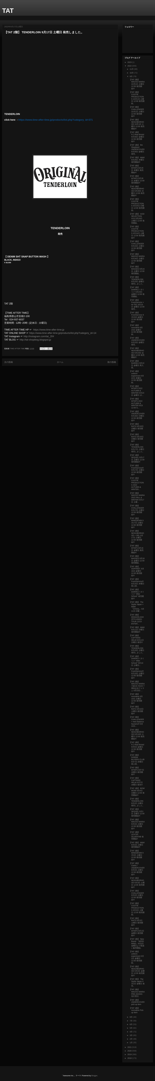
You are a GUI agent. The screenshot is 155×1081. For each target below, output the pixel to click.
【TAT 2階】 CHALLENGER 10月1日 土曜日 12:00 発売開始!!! (136, 111)
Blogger (94, 1076)
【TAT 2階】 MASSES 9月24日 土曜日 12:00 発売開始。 (137, 270)
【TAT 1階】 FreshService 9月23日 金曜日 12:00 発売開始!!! (136, 317)
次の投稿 (8, 362)
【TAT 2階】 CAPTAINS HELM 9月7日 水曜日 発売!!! (136, 781)
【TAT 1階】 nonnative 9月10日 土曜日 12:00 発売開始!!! (136, 698)
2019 (129, 1054)
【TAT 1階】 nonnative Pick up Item (136, 1010)
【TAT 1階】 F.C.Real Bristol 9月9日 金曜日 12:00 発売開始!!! (136, 746)
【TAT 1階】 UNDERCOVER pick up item (137, 1002)
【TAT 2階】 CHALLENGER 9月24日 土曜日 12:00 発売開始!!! (136, 245)
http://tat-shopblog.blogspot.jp (35, 339)
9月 (131, 76)
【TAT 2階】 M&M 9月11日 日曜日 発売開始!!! (136, 629)
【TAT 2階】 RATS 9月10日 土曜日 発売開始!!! (136, 710)
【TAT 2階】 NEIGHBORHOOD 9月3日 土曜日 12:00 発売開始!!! (137, 882)
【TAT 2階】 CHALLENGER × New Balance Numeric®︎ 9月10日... (136, 721)
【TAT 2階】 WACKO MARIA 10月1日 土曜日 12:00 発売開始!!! (137, 84)
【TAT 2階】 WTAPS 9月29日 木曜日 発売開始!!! (136, 169)
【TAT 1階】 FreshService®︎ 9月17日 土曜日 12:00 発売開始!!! (136, 470)
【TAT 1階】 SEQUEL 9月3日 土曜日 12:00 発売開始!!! (136, 812)
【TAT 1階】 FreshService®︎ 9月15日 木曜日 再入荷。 (136, 582)
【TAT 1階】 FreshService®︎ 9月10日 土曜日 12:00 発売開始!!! (136, 673)
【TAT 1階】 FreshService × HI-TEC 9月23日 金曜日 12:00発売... (136, 304)
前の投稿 (111, 362)
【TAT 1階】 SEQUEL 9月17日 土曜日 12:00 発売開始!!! (136, 458)
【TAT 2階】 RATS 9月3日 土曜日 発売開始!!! (136, 921)
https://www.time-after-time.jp (48, 329)
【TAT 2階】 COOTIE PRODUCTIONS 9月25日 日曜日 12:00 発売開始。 (136, 204)
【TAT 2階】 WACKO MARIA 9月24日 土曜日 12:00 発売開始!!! (137, 258)
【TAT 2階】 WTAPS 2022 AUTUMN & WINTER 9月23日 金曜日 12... (136, 390)
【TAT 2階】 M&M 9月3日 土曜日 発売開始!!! (136, 844)
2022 (129, 66)
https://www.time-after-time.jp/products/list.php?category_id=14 (62, 333)
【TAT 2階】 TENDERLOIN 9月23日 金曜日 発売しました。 (136, 280)
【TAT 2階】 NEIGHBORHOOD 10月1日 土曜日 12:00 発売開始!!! (136, 124)
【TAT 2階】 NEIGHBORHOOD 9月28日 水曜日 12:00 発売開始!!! (136, 191)
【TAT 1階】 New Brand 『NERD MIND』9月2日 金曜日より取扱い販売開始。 (136, 943)
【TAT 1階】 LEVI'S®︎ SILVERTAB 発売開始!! (136, 835)
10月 (132, 73)
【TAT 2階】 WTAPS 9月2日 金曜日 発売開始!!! (136, 932)
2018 (129, 1058)
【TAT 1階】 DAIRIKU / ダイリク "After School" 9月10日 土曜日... (136, 660)
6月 (131, 1024)
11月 (132, 69)
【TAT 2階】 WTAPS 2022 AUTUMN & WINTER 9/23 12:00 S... (136, 403)
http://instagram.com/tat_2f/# (39, 336)
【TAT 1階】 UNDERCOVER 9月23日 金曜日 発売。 (137, 341)
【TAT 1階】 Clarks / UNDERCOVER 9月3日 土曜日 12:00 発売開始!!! (137, 869)
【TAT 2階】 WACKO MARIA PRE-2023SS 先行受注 (137, 992)
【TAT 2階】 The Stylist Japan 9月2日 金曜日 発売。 (137, 982)
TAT (8, 10)
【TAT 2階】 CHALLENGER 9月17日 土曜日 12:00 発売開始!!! (136, 510)
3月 (131, 1035)
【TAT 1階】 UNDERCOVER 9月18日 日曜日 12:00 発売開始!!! (137, 415)
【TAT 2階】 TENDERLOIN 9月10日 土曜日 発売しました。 (136, 649)
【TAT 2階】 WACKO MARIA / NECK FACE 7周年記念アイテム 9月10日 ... (137, 686)
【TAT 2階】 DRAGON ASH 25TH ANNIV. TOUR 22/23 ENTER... (136, 619)
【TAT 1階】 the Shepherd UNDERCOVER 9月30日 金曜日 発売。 (137, 149)
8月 (131, 1017)
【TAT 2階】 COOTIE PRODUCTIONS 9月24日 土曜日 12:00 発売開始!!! (136, 232)
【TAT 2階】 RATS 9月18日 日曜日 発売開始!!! (136, 427)
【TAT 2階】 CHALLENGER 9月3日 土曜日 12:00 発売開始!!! (136, 895)
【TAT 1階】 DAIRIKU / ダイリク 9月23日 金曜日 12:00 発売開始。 (136, 291)
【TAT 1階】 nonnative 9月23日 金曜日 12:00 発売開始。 (136, 329)
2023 (129, 62)
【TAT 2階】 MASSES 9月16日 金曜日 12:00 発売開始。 (137, 559)
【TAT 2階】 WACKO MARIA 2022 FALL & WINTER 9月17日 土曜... (137, 497)
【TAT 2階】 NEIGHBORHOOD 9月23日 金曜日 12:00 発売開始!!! (136, 352)
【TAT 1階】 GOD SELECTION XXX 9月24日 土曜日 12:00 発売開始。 (136, 218)
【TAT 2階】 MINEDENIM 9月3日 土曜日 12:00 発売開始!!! (136, 855)
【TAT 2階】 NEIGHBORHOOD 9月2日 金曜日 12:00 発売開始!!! (137, 971)
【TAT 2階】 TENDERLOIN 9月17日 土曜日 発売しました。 (136, 448)
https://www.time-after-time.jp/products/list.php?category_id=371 (55, 119)
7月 (131, 1021)
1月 (131, 1042)
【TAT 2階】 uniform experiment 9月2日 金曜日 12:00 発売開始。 (136, 957)
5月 (131, 1028)
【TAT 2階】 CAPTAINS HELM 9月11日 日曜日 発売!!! (136, 638)
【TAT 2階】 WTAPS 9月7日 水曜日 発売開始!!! (136, 771)
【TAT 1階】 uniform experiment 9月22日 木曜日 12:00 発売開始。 (136, 377)
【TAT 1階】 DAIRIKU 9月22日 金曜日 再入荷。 (136, 364)
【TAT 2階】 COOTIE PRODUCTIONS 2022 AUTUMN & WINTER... (136, 483)
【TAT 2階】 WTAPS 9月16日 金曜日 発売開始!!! (136, 549)
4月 (131, 1032)
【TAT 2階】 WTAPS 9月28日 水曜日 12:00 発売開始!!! (136, 179)
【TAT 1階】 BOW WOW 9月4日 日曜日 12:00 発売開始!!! (137, 791)
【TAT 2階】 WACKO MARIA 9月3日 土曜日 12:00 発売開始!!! (137, 824)
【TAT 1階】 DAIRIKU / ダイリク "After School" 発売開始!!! (136, 594)
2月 (131, 1039)
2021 (129, 1047)
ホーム (60, 362)
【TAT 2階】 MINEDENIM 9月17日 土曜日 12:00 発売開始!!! (136, 522)
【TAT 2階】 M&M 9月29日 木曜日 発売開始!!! (136, 159)
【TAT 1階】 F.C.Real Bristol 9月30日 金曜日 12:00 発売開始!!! (136, 136)
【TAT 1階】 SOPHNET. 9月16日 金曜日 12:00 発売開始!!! (136, 571)
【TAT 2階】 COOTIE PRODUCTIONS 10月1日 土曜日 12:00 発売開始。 (136, 97)
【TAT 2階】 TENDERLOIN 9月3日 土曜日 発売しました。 (136, 802)
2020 (129, 1051)
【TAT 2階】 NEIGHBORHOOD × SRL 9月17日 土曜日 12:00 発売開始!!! (136, 536)
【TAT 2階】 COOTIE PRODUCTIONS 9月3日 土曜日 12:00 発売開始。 (136, 909)
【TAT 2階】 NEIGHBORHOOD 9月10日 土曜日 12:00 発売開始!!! (136, 734)
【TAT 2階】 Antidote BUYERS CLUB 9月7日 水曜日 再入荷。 (136, 759)
